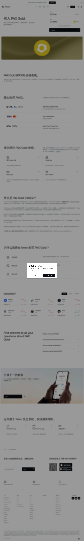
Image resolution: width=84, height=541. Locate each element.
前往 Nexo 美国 (49, 275)
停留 (35, 275)
